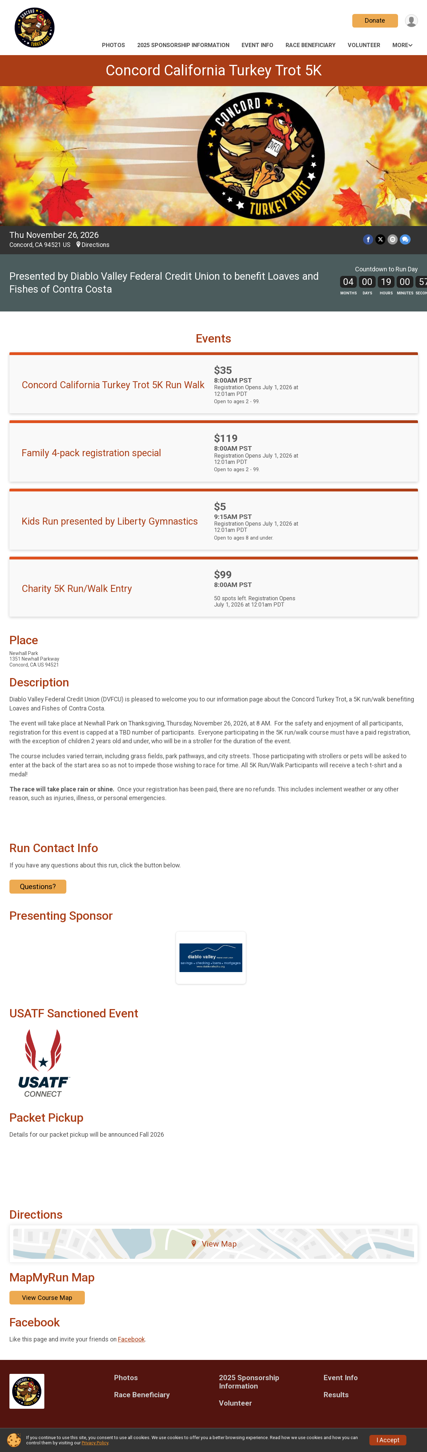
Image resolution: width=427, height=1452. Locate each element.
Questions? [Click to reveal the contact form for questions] (38, 886)
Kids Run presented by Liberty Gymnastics (110, 521)
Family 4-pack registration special (91, 453)
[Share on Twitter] (380, 239)
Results (336, 1395)
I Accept (387, 1440)
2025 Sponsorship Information (183, 45)
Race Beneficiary (311, 45)
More (400, 45)
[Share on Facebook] (368, 239)
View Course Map (47, 1297)
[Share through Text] (405, 239)
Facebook (131, 1339)
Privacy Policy (95, 1442)
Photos (113, 45)
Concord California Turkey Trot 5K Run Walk (113, 385)
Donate (375, 20)
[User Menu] (411, 20)
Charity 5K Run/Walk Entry (77, 588)
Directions (96, 244)
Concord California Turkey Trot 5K (214, 70)
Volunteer (364, 45)
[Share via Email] (393, 239)
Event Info (257, 45)
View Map (213, 1243)
